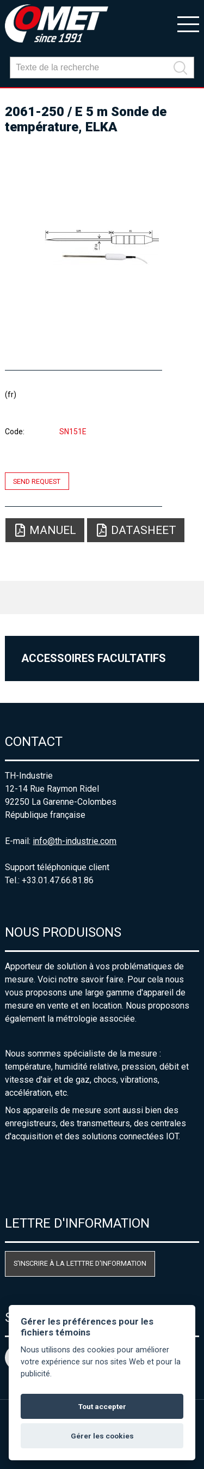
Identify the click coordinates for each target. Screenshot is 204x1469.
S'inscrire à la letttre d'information (80, 1263)
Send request (36, 481)
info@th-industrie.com (74, 841)
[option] (102, 247)
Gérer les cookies (102, 1435)
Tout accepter (102, 1406)
